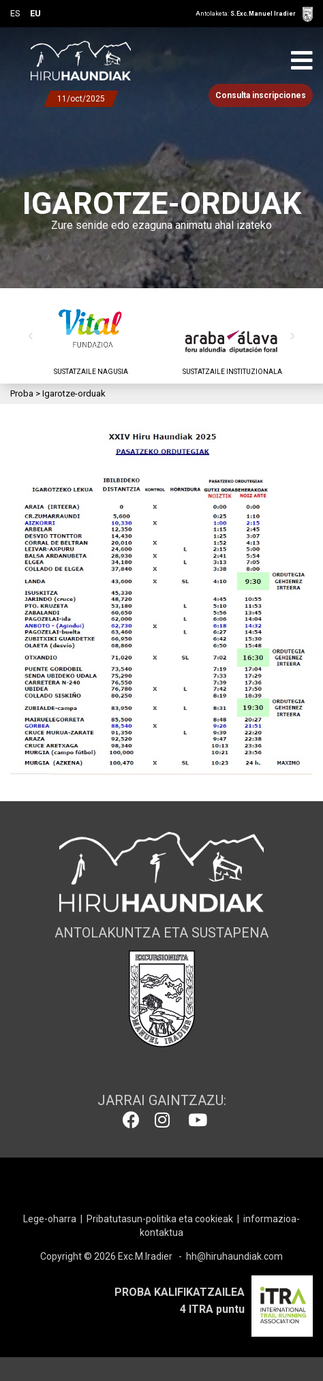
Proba (21, 393)
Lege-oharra (49, 1218)
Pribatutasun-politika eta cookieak (160, 1218)
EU (35, 13)
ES (15, 13)
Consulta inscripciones (260, 95)
